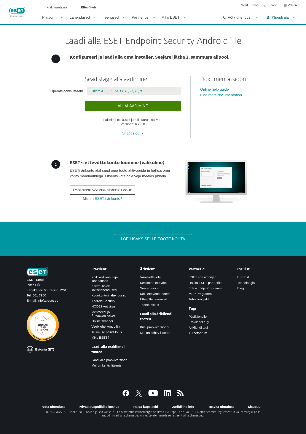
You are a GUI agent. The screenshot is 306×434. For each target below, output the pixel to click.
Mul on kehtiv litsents (106, 365)
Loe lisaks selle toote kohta (153, 239)
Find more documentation (221, 95)
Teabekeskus (149, 305)
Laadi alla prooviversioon (109, 360)
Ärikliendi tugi (198, 327)
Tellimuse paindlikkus (106, 332)
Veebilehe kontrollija (105, 326)
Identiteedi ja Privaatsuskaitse (103, 313)
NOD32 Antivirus (103, 306)
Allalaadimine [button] (133, 106)
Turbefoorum (198, 333)
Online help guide (214, 89)
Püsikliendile (198, 316)
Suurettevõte (149, 288)
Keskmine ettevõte (153, 283)
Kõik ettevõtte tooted (155, 294)
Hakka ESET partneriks (205, 283)
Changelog (131, 133)
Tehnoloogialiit (199, 299)
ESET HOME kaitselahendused (104, 288)
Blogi (240, 288)
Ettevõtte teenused (153, 299)
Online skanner (102, 321)
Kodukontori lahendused (108, 295)
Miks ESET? (100, 337)
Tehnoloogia (246, 283)
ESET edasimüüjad (202, 277)
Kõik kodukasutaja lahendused (104, 279)
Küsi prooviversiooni (154, 327)
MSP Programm (200, 294)
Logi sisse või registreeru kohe (102, 190)
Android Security (103, 301)
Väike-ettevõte (150, 277)
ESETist (243, 277)
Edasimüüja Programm (205, 288)
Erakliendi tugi (199, 322)
